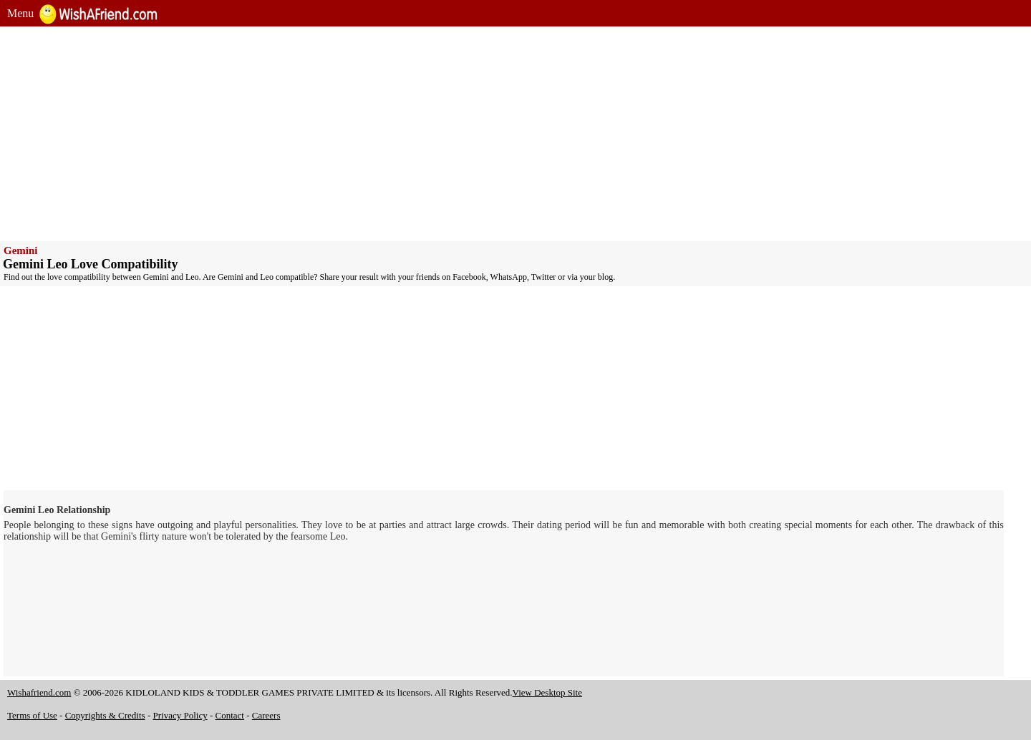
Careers (266, 715)
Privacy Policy (180, 715)
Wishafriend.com (39, 692)
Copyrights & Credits (105, 715)
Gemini (21, 250)
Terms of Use (32, 715)
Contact (230, 715)
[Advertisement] (436, 134)
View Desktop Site (547, 692)
